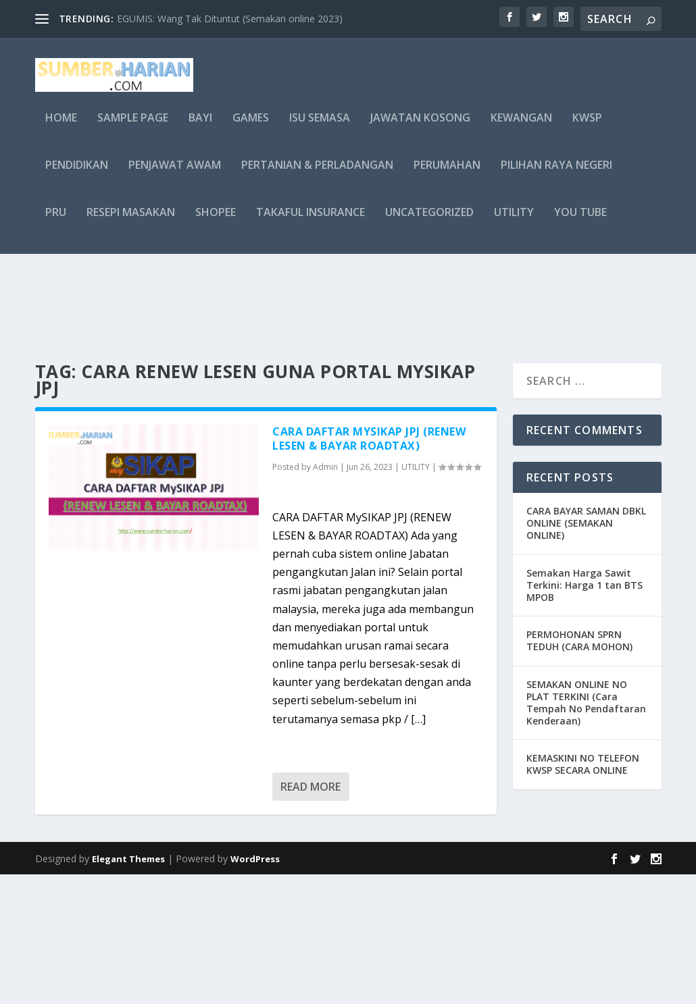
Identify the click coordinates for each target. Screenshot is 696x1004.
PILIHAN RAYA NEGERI (556, 175)
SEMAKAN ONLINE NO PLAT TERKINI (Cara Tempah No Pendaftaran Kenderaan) (586, 832)
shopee (215, 222)
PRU (55, 222)
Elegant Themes (128, 988)
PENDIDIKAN (76, 175)
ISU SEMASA (319, 128)
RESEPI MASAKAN (130, 222)
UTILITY (514, 222)
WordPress (255, 988)
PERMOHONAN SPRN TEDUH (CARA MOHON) (579, 770)
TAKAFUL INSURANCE (310, 222)
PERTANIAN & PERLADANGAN (317, 175)
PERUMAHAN (447, 175)
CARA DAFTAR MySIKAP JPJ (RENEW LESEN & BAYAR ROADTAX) (369, 568)
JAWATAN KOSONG (420, 128)
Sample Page (132, 128)
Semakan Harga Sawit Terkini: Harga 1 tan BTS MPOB (584, 714)
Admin (325, 596)
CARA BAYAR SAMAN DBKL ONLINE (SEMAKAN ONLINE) (586, 652)
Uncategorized (429, 222)
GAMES (250, 128)
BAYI (200, 128)
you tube (580, 222)
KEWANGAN (521, 128)
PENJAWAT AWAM (174, 175)
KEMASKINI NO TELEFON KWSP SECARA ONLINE (582, 893)
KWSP (587, 128)
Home (61, 128)
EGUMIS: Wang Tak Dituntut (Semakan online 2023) (230, 18)
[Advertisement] (348, 364)
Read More (310, 916)
